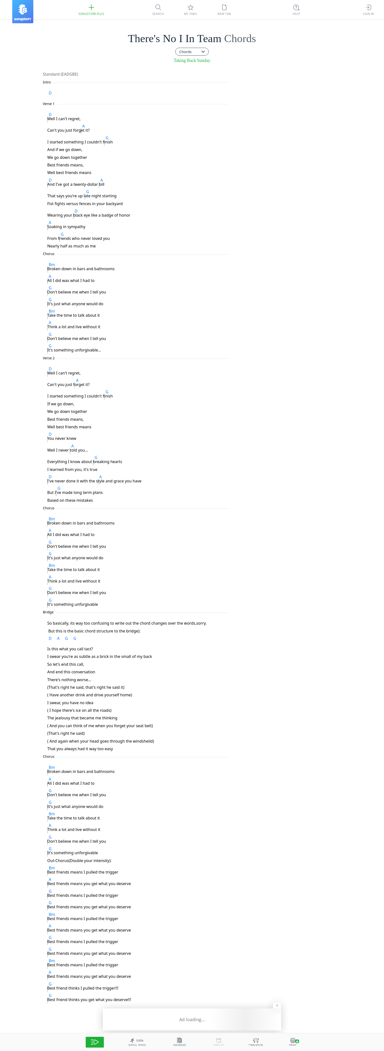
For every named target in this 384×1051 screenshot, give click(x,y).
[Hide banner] (277, 1005)
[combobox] (192, 52)
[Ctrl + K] (296, 10)
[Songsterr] (22, 11)
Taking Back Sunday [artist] (192, 60)
